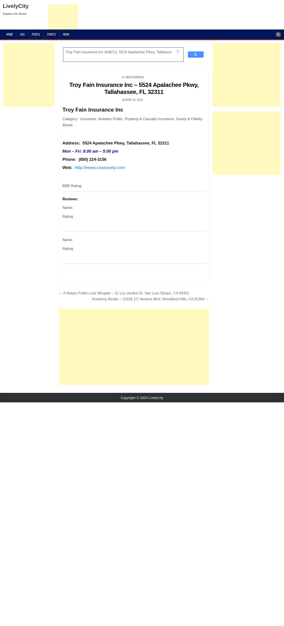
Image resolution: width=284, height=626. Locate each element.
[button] (178, 52)
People (36, 34)
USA (22, 34)
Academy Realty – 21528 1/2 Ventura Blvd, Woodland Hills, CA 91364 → (150, 299)
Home (9, 34)
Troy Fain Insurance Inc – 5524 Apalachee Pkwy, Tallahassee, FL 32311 (134, 88)
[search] (118, 52)
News (66, 34)
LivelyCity (16, 6)
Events (51, 34)
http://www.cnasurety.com (100, 167)
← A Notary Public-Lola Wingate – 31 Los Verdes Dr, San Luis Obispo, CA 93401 (124, 293)
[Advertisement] (122, 347)
